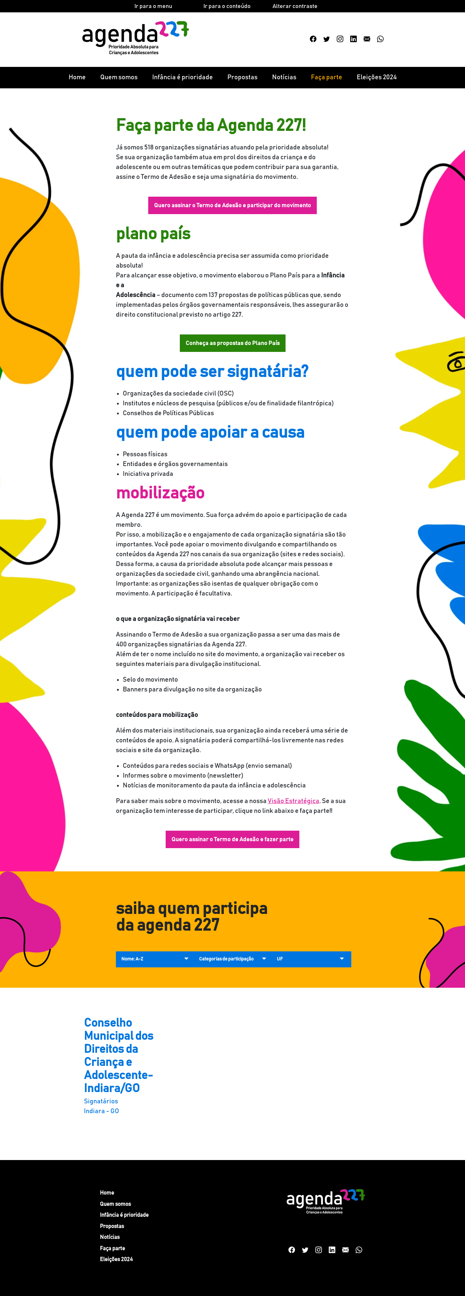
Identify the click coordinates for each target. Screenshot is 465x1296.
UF (280, 959)
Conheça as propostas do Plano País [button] (233, 343)
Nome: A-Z (132, 959)
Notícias (284, 77)
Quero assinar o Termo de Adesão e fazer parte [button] (232, 839)
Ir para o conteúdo (227, 6)
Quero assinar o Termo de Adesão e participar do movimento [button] (232, 205)
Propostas (242, 77)
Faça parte (326, 77)
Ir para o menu (153, 6)
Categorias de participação (226, 959)
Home (77, 77)
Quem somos (119, 77)
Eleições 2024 (377, 77)
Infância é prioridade (182, 77)
